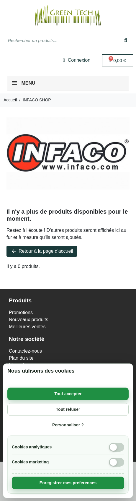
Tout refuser (68, 409)
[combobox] (57, 40)
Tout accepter (68, 393)
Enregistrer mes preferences (68, 482)
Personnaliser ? (68, 425)
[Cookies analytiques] (116, 447)
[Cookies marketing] (116, 462)
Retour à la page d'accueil (41, 251)
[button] (117, 60)
